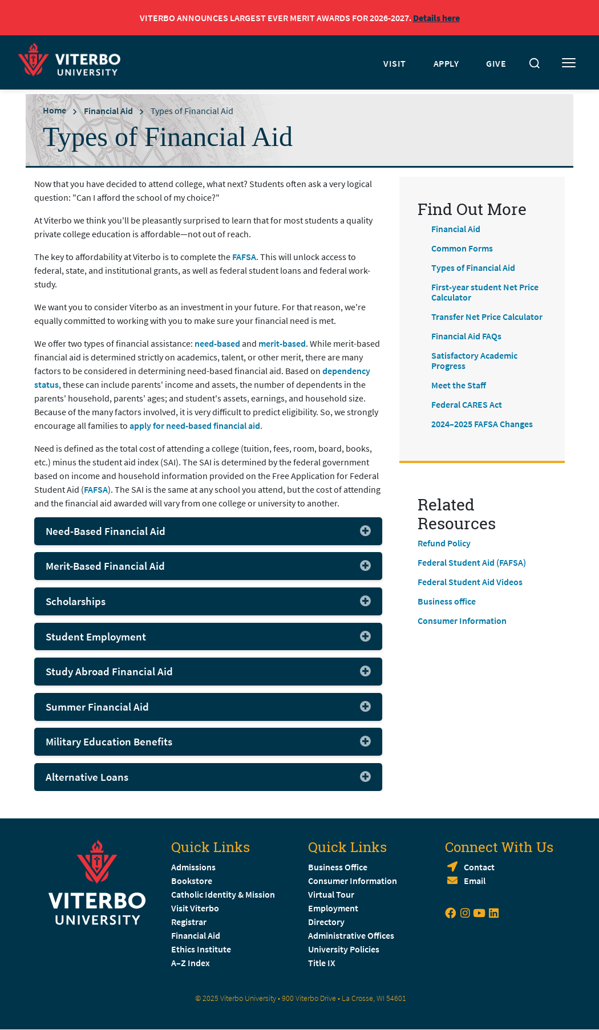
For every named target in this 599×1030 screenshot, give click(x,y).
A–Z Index (190, 962)
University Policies (343, 949)
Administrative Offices (351, 935)
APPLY (446, 63)
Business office (447, 601)
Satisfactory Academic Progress (474, 360)
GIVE (496, 63)
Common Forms (462, 248)
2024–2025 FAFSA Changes (482, 423)
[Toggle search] (534, 63)
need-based (217, 343)
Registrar (189, 921)
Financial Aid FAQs (466, 336)
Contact (479, 867)
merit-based (282, 343)
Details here (436, 17)
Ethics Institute (201, 949)
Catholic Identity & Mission (223, 894)
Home (54, 110)
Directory (327, 921)
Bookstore (191, 880)
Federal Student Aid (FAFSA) (472, 562)
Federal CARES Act (466, 404)
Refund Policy (444, 543)
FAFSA (244, 256)
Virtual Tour (331, 894)
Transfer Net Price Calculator (487, 316)
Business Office (337, 867)
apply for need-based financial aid (194, 425)
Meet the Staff (458, 385)
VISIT (394, 63)
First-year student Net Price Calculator (485, 292)
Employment (333, 908)
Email (474, 880)
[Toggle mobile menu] (568, 63)
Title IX (321, 962)
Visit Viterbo (195, 908)
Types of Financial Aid (473, 267)
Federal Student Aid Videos (470, 581)
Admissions (193, 867)
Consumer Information (462, 620)
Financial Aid (108, 110)
